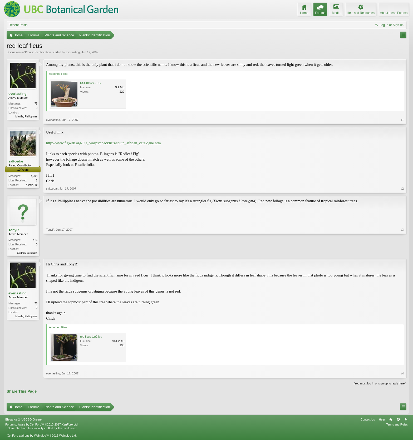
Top (398, 420)
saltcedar (15, 161)
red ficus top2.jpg (91, 337)
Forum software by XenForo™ (41, 425)
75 (36, 103)
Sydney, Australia (27, 252)
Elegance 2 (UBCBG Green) (23, 420)
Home (390, 420)
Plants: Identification (38, 52)
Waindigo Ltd (67, 436)
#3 (402, 252)
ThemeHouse (66, 428)
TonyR (13, 230)
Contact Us (368, 420)
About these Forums (393, 13)
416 (35, 240)
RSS (406, 420)
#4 (402, 373)
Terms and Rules (397, 425)
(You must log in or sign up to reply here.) (379, 383)
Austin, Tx (31, 185)
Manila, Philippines (26, 116)
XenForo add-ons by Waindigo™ (28, 436)
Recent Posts (18, 25)
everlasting (73, 52)
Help (382, 420)
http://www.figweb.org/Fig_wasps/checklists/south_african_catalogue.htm (103, 143)
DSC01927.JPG (90, 83)
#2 (402, 188)
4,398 (34, 176)
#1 (402, 119)
